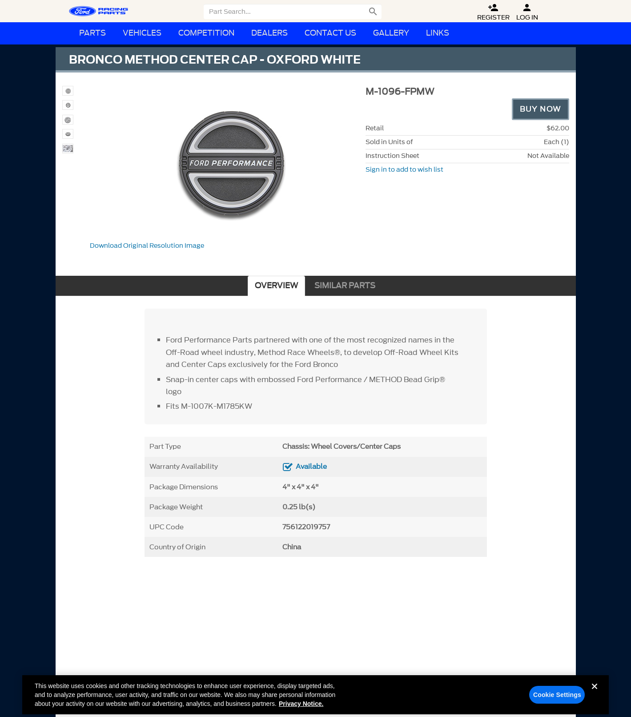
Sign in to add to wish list (404, 169)
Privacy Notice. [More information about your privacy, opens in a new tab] (301, 708)
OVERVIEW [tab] (276, 285)
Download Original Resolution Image (147, 245)
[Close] (594, 698)
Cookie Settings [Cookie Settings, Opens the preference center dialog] (557, 699)
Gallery (391, 33)
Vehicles (142, 33)
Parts (92, 33)
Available (311, 466)
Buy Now (540, 109)
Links (437, 33)
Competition (206, 33)
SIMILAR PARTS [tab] (344, 285)
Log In (527, 12)
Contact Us (330, 33)
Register (493, 12)
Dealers (269, 33)
